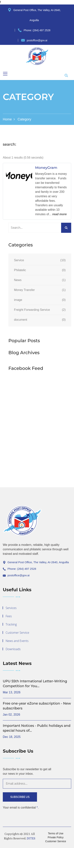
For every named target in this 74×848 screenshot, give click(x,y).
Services (11, 608)
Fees (9, 616)
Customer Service (17, 633)
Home (7, 119)
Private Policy (56, 837)
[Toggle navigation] (5, 73)
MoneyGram (46, 167)
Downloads (13, 649)
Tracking (11, 624)
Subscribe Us (20, 796)
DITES (31, 838)
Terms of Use (55, 833)
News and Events (17, 641)
